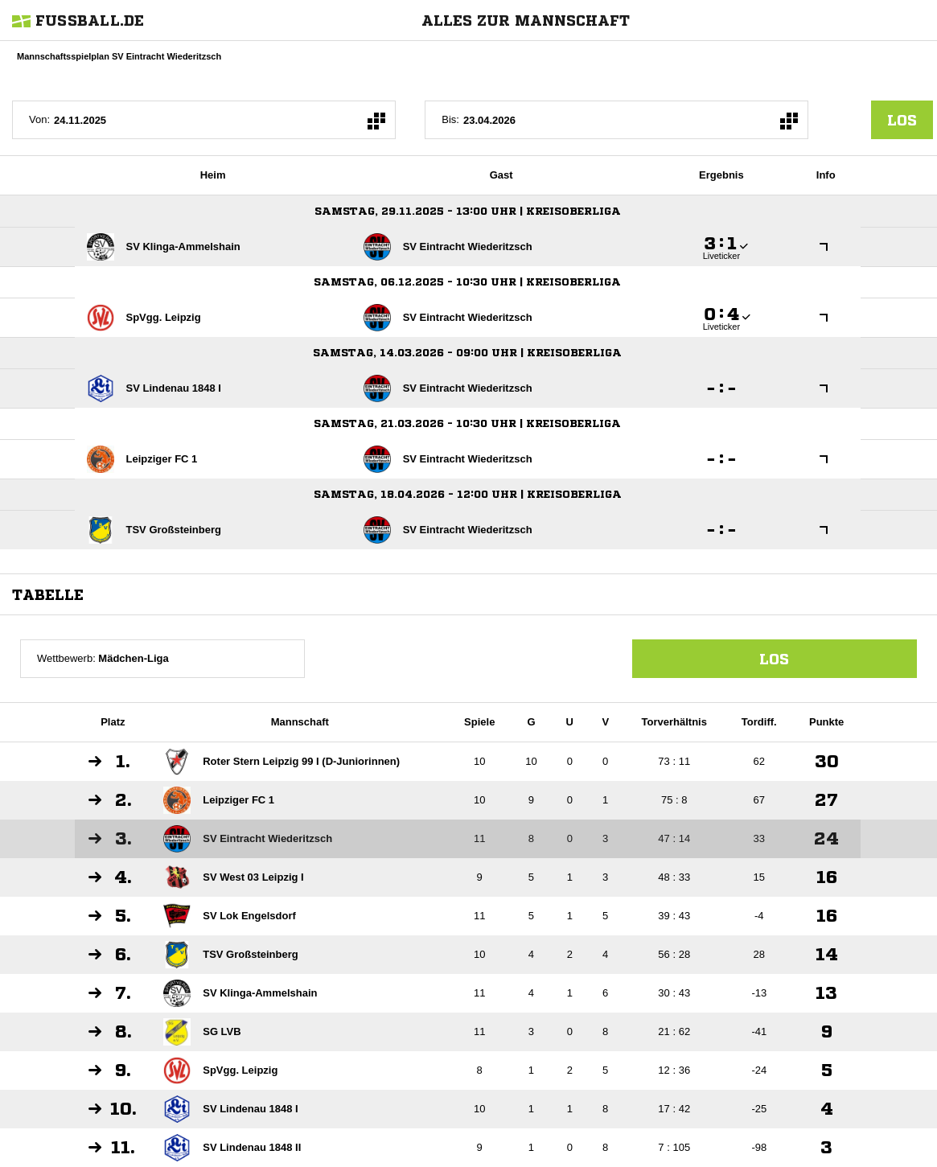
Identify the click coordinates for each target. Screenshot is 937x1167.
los (902, 120)
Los (774, 658)
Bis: (450, 119)
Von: (39, 119)
